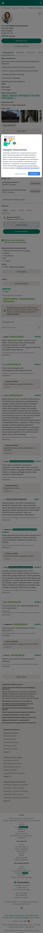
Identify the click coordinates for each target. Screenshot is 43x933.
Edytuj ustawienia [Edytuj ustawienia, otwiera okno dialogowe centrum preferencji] (20, 174)
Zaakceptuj (34, 173)
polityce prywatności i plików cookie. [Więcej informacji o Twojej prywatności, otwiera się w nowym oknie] (28, 168)
